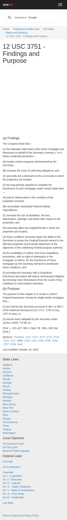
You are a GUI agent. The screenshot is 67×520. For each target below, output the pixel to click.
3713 (42, 337)
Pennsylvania (10, 422)
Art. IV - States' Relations (17, 486)
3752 (27, 340)
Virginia (7, 429)
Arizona (7, 372)
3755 (48, 340)
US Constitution (11, 467)
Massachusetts (11, 393)
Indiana (7, 389)
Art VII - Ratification (13, 497)
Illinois (6, 386)
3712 (35, 337)
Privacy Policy (31, 515)
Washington (9, 432)
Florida (6, 379)
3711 (28, 337)
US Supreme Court (13, 443)
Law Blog (8, 502)
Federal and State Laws (26, 29)
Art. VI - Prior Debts (13, 493)
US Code (49, 29)
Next (20, 344)
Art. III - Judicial (11, 483)
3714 (49, 337)
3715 (56, 337)
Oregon (7, 418)
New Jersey (9, 404)
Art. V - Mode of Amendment (18, 490)
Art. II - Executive (12, 479)
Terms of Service (12, 515)
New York (8, 407)
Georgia (7, 382)
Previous (19, 337)
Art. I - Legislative (12, 475)
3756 (55, 340)
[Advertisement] (33, 100)
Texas (6, 425)
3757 (6, 344)
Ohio (5, 415)
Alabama (8, 364)
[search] (33, 17)
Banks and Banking (17, 32)
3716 (6, 340)
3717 (13, 340)
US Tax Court (10, 447)
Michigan (8, 397)
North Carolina (11, 411)
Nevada (7, 400)
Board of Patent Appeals (16, 450)
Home (6, 29)
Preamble (8, 472)
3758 (13, 344)
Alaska (6, 368)
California (8, 375)
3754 (41, 340)
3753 (34, 340)
